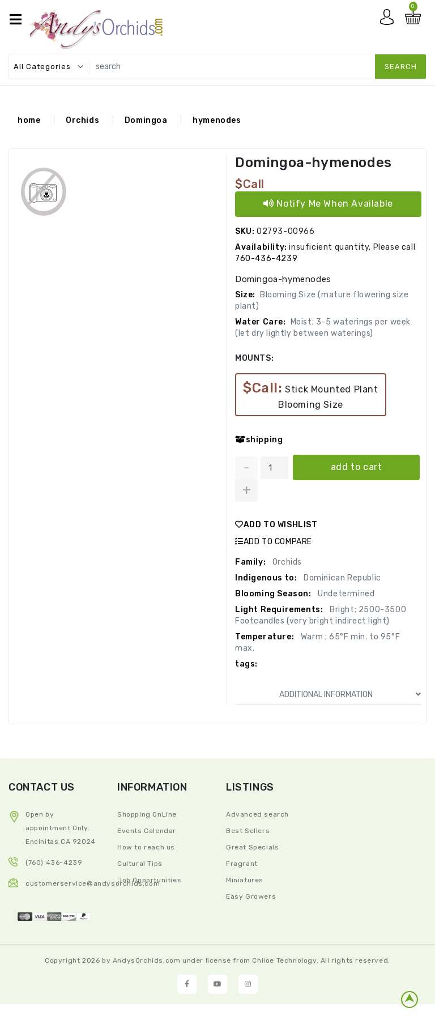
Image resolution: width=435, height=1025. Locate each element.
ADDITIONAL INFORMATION (350, 695)
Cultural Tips (140, 864)
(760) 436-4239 (53, 862)
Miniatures (244, 880)
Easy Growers (251, 896)
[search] (255, 66)
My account (389, 19)
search (401, 66)
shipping (259, 440)
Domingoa (146, 120)
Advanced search (257, 814)
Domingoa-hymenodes (313, 162)
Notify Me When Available (328, 203)
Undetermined (345, 594)
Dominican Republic (341, 578)
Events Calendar (146, 831)
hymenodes (217, 120)
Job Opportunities (149, 880)
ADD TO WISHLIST (276, 524)
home (29, 120)
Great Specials (252, 847)
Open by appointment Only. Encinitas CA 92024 (60, 827)
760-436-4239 (266, 258)
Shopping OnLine (147, 814)
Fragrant (242, 864)
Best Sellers (248, 831)
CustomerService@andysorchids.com (92, 883)
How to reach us (146, 847)
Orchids (82, 120)
